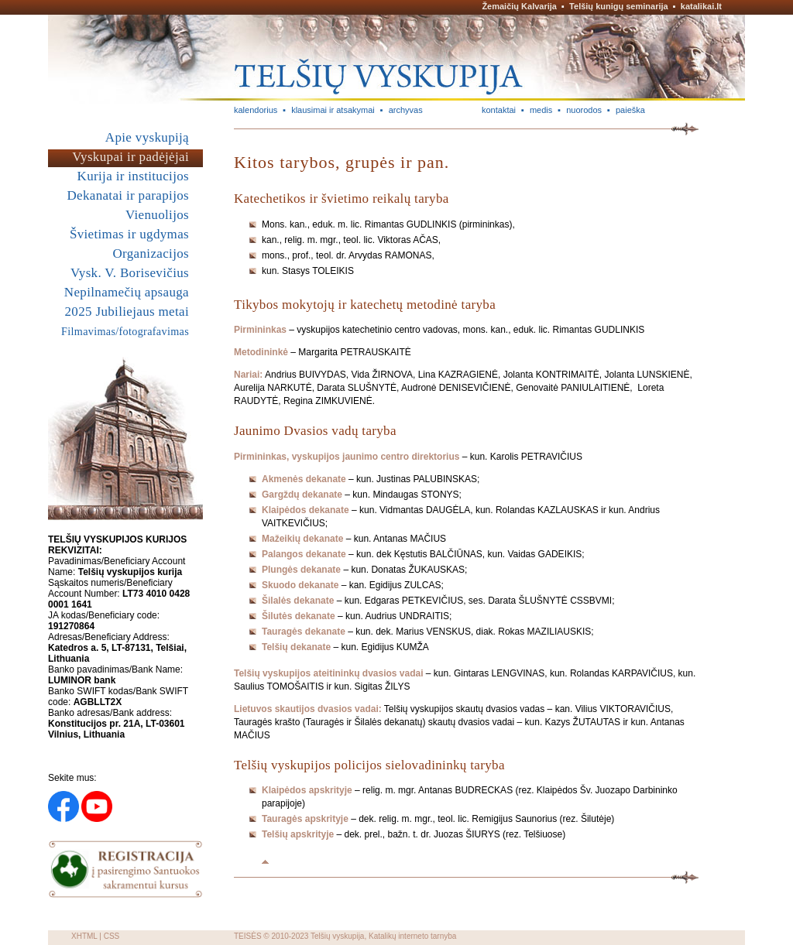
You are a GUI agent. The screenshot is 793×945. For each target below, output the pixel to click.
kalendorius (255, 110)
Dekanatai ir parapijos (128, 195)
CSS (112, 936)
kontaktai (499, 110)
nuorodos (584, 110)
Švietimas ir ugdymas (129, 234)
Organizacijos (150, 253)
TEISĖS (248, 936)
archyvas (406, 110)
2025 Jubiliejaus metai (127, 311)
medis (541, 110)
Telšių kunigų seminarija (618, 6)
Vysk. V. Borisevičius (129, 272)
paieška (630, 110)
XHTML (84, 936)
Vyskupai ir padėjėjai (130, 156)
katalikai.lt (701, 6)
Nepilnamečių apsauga (126, 292)
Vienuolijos (157, 214)
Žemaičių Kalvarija (519, 6)
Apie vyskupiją (147, 137)
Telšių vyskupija (337, 936)
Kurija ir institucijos (133, 176)
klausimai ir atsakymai (333, 110)
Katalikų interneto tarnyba (412, 936)
